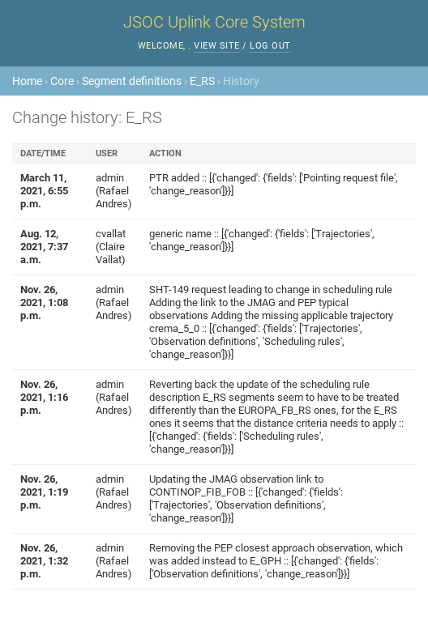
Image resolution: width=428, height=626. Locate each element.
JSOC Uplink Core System (214, 22)
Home (27, 81)
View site (217, 45)
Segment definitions (132, 81)
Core (62, 81)
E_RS (202, 81)
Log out (270, 45)
